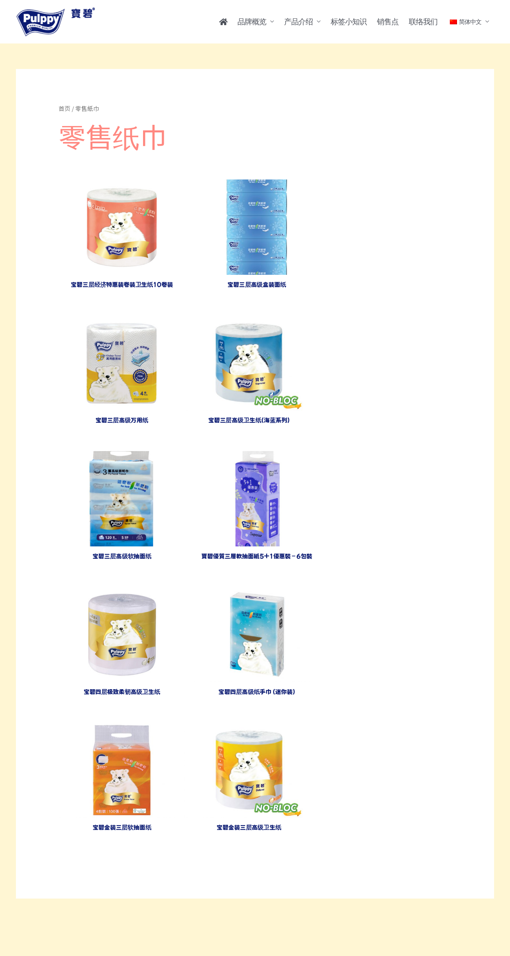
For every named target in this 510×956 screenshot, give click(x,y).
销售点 (387, 21)
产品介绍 (298, 21)
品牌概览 (251, 21)
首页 (65, 108)
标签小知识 (349, 21)
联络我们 (423, 21)
